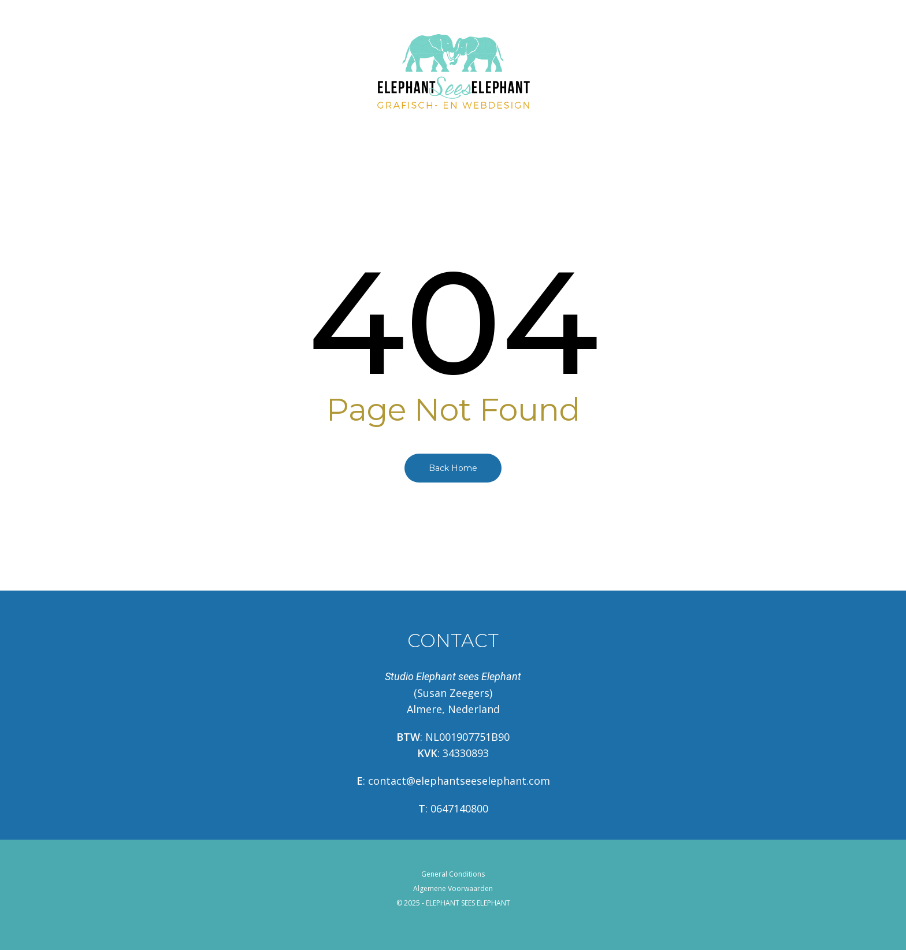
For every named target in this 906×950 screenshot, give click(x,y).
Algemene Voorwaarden (453, 888)
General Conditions (453, 874)
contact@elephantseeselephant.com (459, 781)
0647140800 (459, 808)
